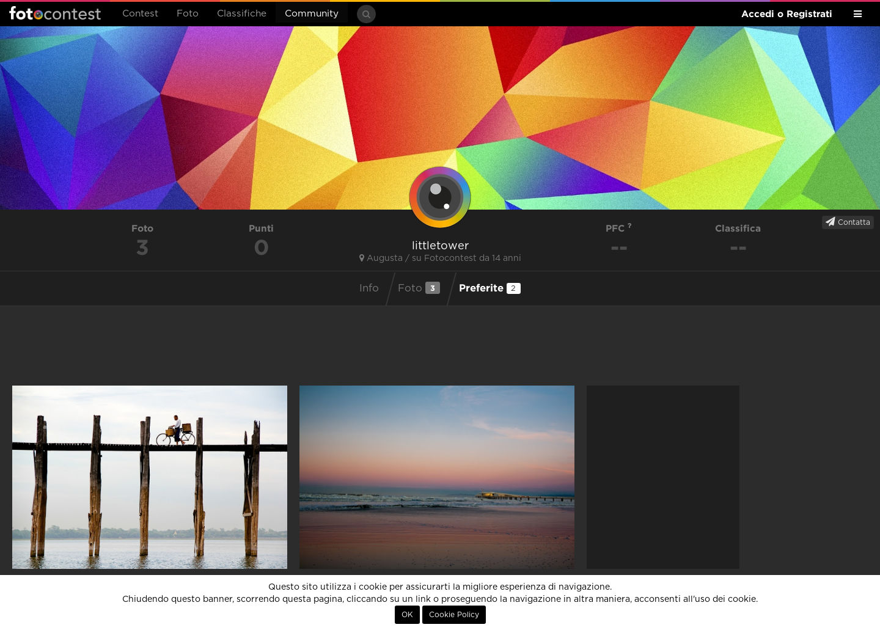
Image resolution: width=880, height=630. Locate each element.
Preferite (490, 288)
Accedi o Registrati (786, 14)
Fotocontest (55, 13)
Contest (140, 13)
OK (407, 614)
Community (312, 13)
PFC (619, 228)
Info (369, 288)
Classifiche (241, 13)
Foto (188, 13)
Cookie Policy (454, 614)
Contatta (848, 222)
